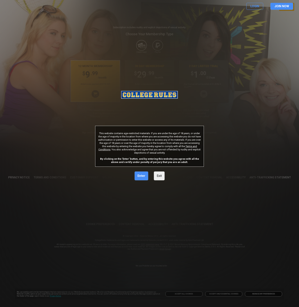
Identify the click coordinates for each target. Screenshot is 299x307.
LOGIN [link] (254, 6)
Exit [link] (159, 176)
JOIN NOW (281, 6)
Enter (141, 176)
